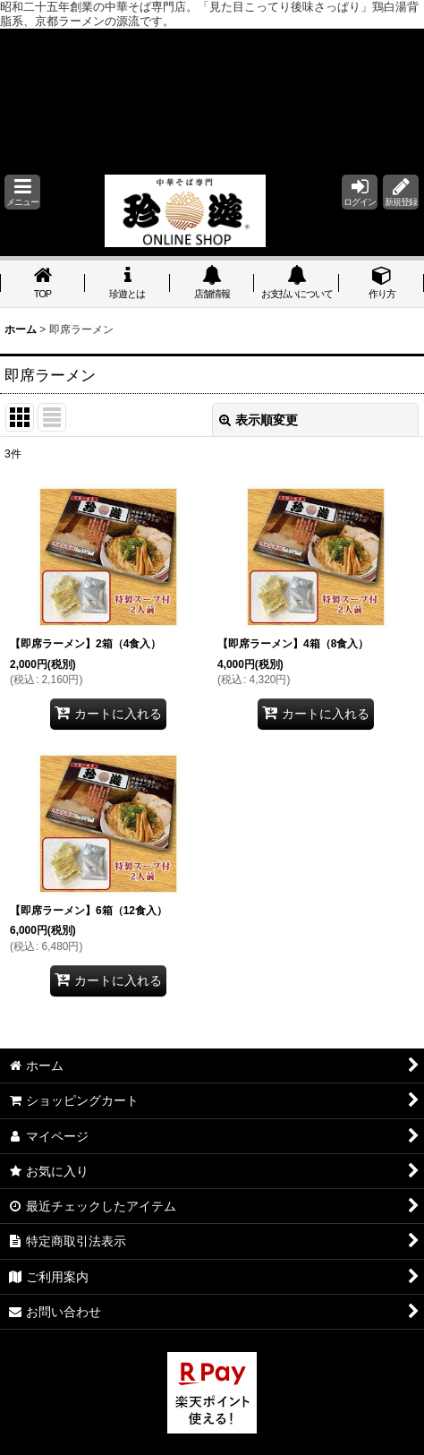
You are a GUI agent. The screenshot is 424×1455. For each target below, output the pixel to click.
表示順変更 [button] (258, 420)
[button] (22, 192)
